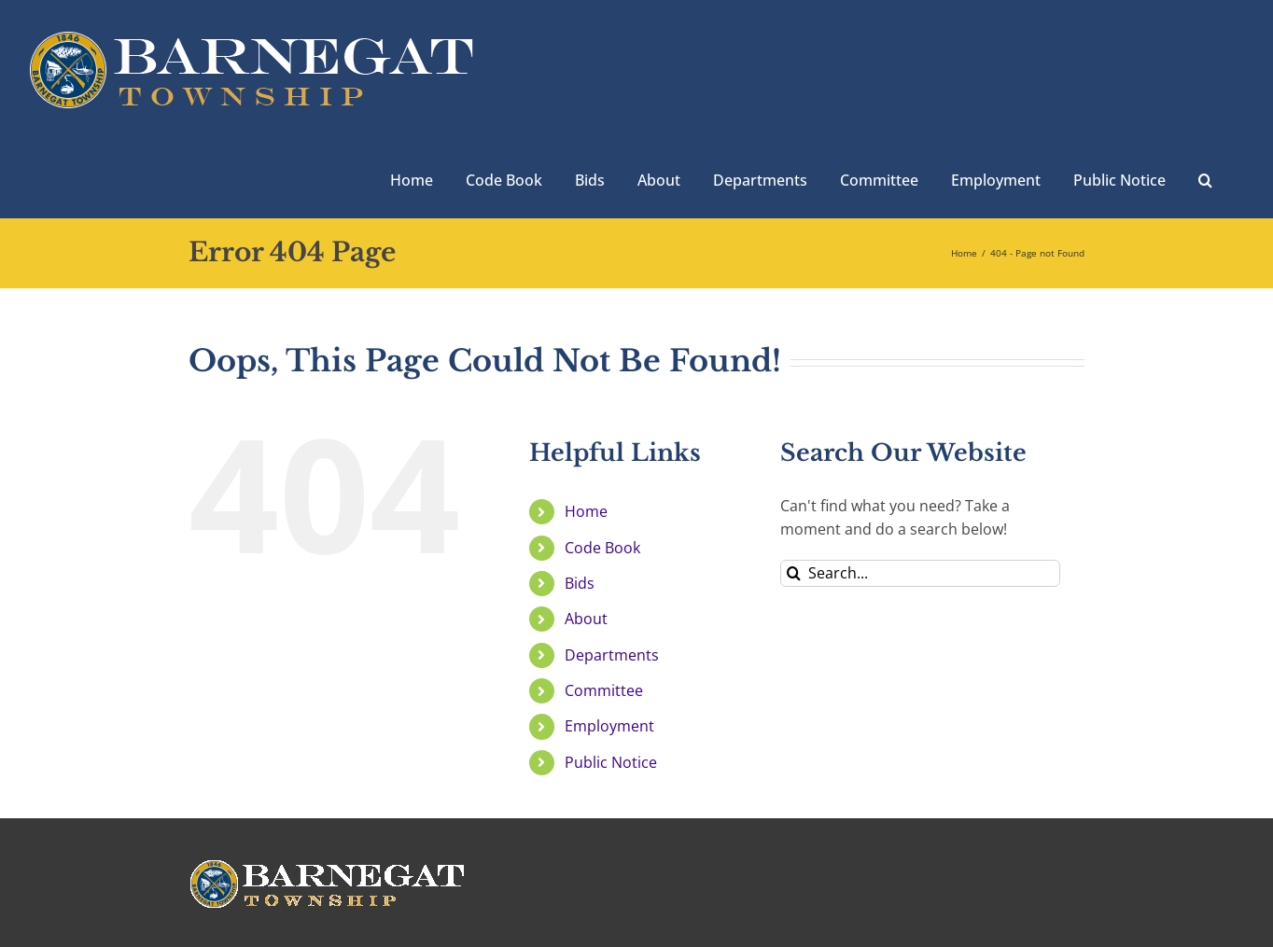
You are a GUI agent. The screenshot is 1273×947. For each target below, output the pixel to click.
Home (586, 511)
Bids (580, 583)
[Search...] (920, 573)
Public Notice (611, 762)
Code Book (602, 547)
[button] (1205, 178)
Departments (612, 655)
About (586, 618)
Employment (609, 726)
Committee (604, 690)
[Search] (793, 573)
